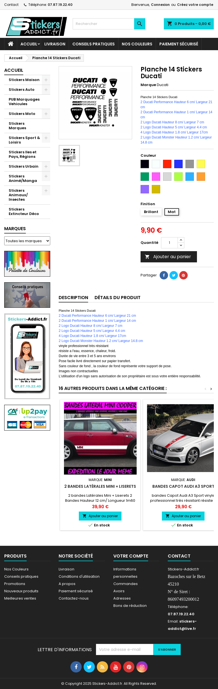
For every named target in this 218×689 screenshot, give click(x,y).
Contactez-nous (74, 598)
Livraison (54, 44)
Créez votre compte (195, 4)
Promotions (14, 583)
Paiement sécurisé (178, 44)
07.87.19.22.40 (60, 4)
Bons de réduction (130, 605)
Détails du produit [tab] (118, 297)
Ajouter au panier (168, 256)
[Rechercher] (109, 23)
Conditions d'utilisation (79, 576)
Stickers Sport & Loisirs (24, 140)
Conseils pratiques (21, 576)
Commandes (125, 583)
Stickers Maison (24, 79)
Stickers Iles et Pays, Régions (22, 154)
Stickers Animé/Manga (23, 178)
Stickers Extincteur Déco (24, 211)
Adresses (122, 598)
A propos (67, 583)
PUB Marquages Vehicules (24, 102)
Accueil (28, 44)
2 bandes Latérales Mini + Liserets (100, 486)
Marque (148, 84)
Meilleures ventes (20, 598)
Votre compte (130, 556)
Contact (11, 4)
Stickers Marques (17, 126)
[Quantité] (169, 242)
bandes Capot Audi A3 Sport (183, 486)
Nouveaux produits (21, 591)
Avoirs (119, 591)
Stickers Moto (22, 113)
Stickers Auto (22, 89)
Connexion (160, 4)
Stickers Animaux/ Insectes (18, 195)
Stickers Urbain (23, 166)
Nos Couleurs (137, 44)
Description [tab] (73, 297)
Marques (15, 228)
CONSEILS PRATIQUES (93, 44)
